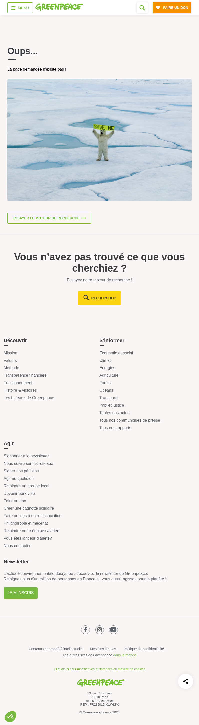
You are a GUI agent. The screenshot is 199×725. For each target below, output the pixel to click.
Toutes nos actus (114, 413)
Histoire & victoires (20, 390)
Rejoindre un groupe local (26, 486)
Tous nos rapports (115, 428)
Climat (105, 360)
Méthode (11, 368)
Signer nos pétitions (21, 471)
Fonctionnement (18, 383)
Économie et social (116, 353)
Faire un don (15, 501)
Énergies (107, 368)
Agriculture (109, 375)
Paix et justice (112, 405)
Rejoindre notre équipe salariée (31, 531)
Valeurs (10, 360)
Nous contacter (17, 546)
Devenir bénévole (19, 493)
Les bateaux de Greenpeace (29, 398)
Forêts (105, 383)
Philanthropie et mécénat (26, 523)
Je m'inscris (21, 593)
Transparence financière (25, 375)
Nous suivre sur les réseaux (28, 463)
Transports (109, 398)
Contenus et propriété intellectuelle (56, 649)
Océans (106, 390)
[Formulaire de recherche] (142, 7)
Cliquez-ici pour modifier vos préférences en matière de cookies (99, 669)
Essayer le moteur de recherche (46, 218)
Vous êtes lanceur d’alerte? (28, 538)
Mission (10, 353)
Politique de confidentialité (143, 649)
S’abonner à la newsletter (26, 456)
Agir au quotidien (19, 478)
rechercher (103, 298)
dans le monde (124, 655)
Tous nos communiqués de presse (130, 420)
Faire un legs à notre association (32, 516)
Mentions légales (103, 649)
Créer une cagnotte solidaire (29, 508)
